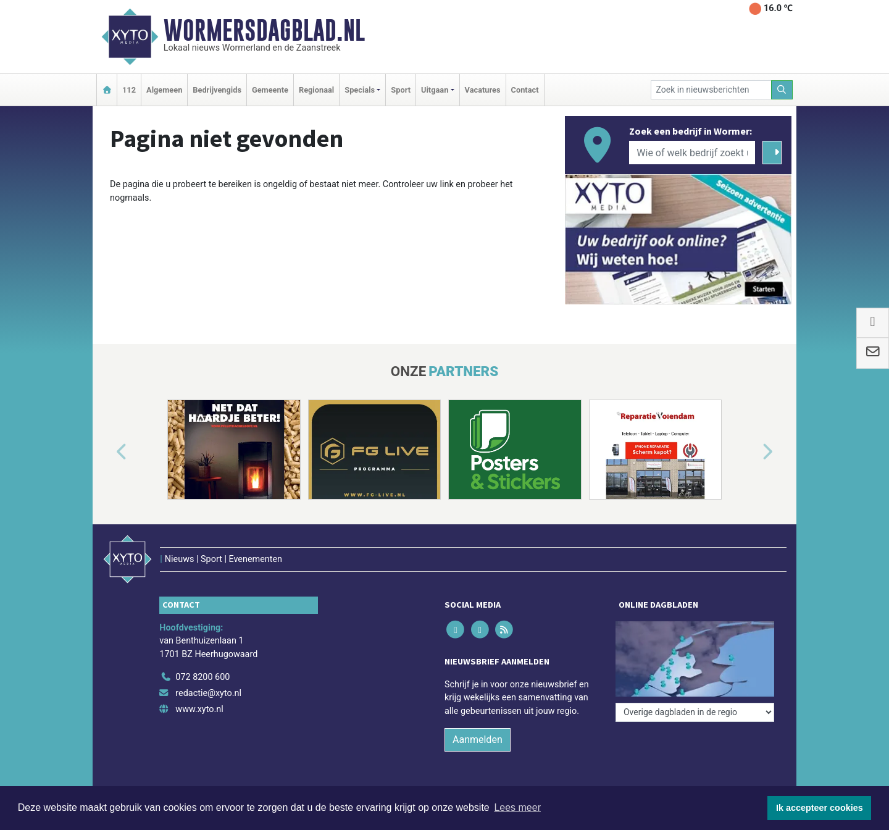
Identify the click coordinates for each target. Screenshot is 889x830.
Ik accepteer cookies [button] (819, 808)
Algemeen (164, 89)
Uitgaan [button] (434, 89)
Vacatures (483, 89)
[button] (107, 452)
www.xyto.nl (199, 709)
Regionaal (316, 89)
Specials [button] (359, 89)
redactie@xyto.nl (208, 693)
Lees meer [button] (517, 807)
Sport (401, 89)
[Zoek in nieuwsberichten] (711, 89)
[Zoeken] (782, 89)
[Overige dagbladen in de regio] (695, 712)
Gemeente (270, 89)
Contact (525, 89)
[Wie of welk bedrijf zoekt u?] (692, 152)
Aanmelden (478, 739)
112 (129, 89)
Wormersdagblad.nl (264, 30)
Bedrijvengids (217, 89)
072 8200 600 (202, 677)
